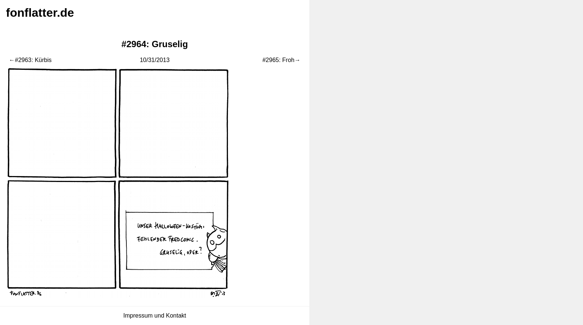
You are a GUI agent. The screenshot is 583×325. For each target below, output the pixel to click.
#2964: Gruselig (155, 44)
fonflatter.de (40, 12)
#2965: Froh (278, 60)
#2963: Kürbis (33, 60)
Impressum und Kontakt (154, 315)
